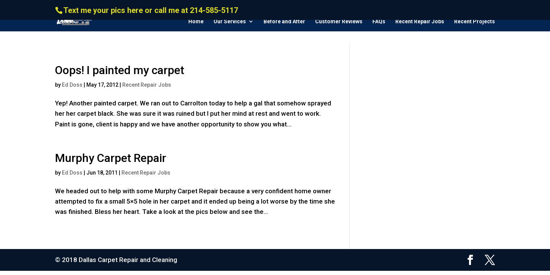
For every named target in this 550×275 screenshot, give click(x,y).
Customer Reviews (338, 21)
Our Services (230, 21)
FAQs (378, 21)
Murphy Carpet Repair (110, 158)
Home (196, 21)
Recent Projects (474, 21)
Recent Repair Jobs (419, 21)
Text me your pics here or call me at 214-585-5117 (150, 10)
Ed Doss (72, 85)
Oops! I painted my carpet (119, 70)
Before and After (284, 21)
